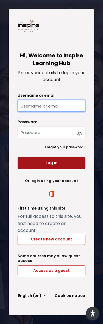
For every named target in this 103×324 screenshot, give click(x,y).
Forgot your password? (65, 147)
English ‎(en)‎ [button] (30, 295)
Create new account (51, 239)
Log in (51, 162)
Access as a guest (51, 270)
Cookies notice (70, 295)
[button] (92, 313)
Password (28, 122)
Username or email (36, 95)
